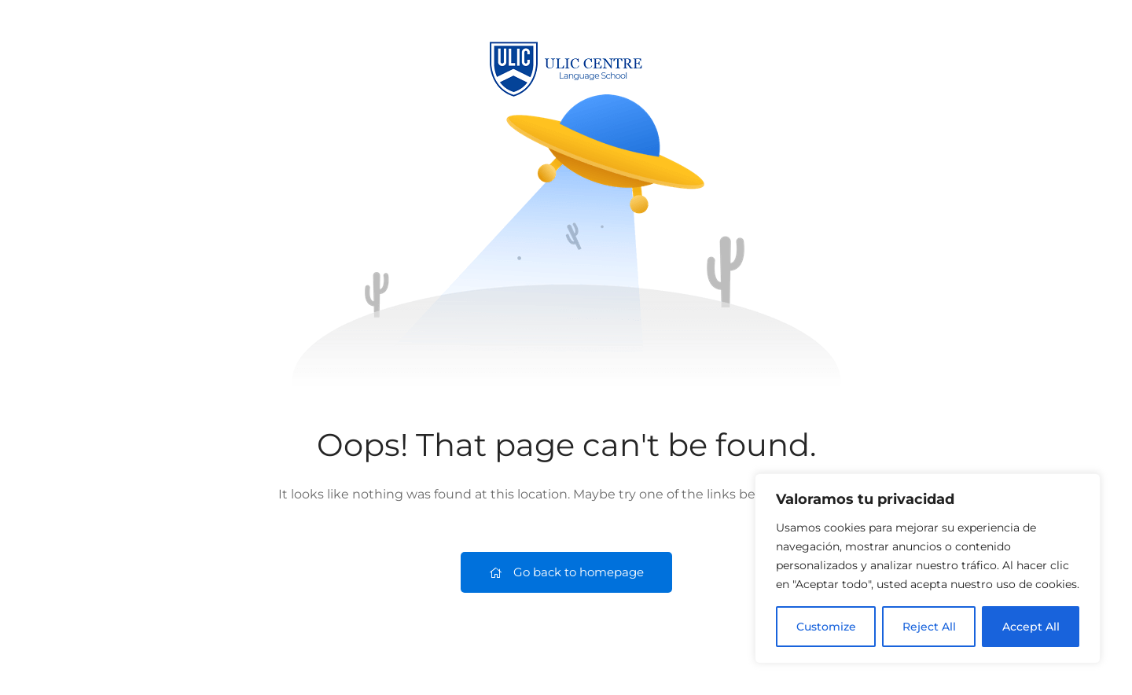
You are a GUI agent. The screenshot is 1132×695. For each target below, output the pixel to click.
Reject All (929, 627)
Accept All (1031, 627)
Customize (826, 627)
